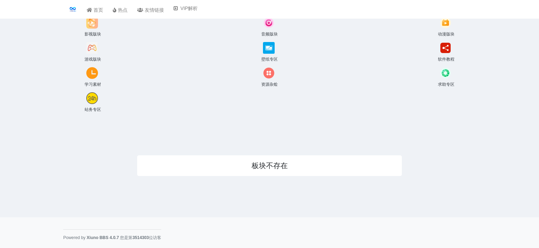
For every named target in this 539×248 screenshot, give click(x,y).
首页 (95, 10)
